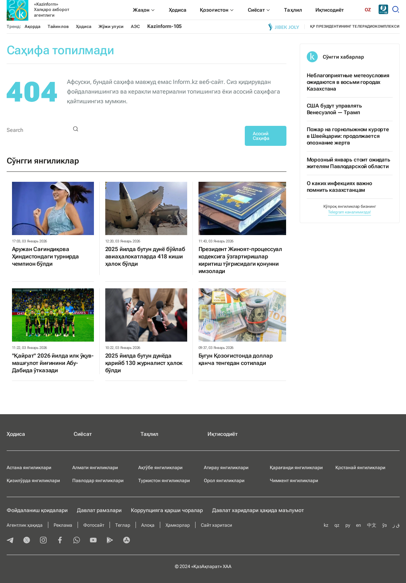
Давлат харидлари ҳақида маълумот (258, 510)
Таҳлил (149, 434)
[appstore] (126, 541)
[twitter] (26, 541)
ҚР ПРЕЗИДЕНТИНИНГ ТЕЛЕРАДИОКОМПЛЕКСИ (354, 26)
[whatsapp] (76, 541)
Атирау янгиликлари (226, 467)
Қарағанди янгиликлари (296, 467)
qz (336, 525)
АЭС (135, 26)
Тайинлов (58, 26)
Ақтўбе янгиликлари (160, 467)
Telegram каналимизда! (349, 212)
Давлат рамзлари (99, 510)
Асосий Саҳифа (261, 136)
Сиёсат (83, 434)
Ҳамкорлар (178, 525)
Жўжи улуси (111, 26)
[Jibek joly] (283, 27)
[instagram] (43, 541)
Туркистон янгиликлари (164, 480)
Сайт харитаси (216, 525)
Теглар (122, 525)
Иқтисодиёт (222, 434)
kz (326, 525)
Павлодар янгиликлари (98, 480)
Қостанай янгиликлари (360, 467)
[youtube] (93, 541)
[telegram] (10, 541)
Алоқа (148, 525)
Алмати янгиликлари (95, 467)
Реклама (63, 525)
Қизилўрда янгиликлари (33, 480)
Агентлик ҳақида (25, 525)
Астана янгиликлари (29, 467)
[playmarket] (110, 541)
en (358, 525)
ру (347, 525)
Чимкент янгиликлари (294, 480)
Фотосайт (93, 525)
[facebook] (60, 541)
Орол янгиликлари (224, 480)
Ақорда (32, 26)
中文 (371, 525)
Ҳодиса (83, 26)
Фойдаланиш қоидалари (37, 510)
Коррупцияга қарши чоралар (167, 510)
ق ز (396, 525)
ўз (384, 525)
